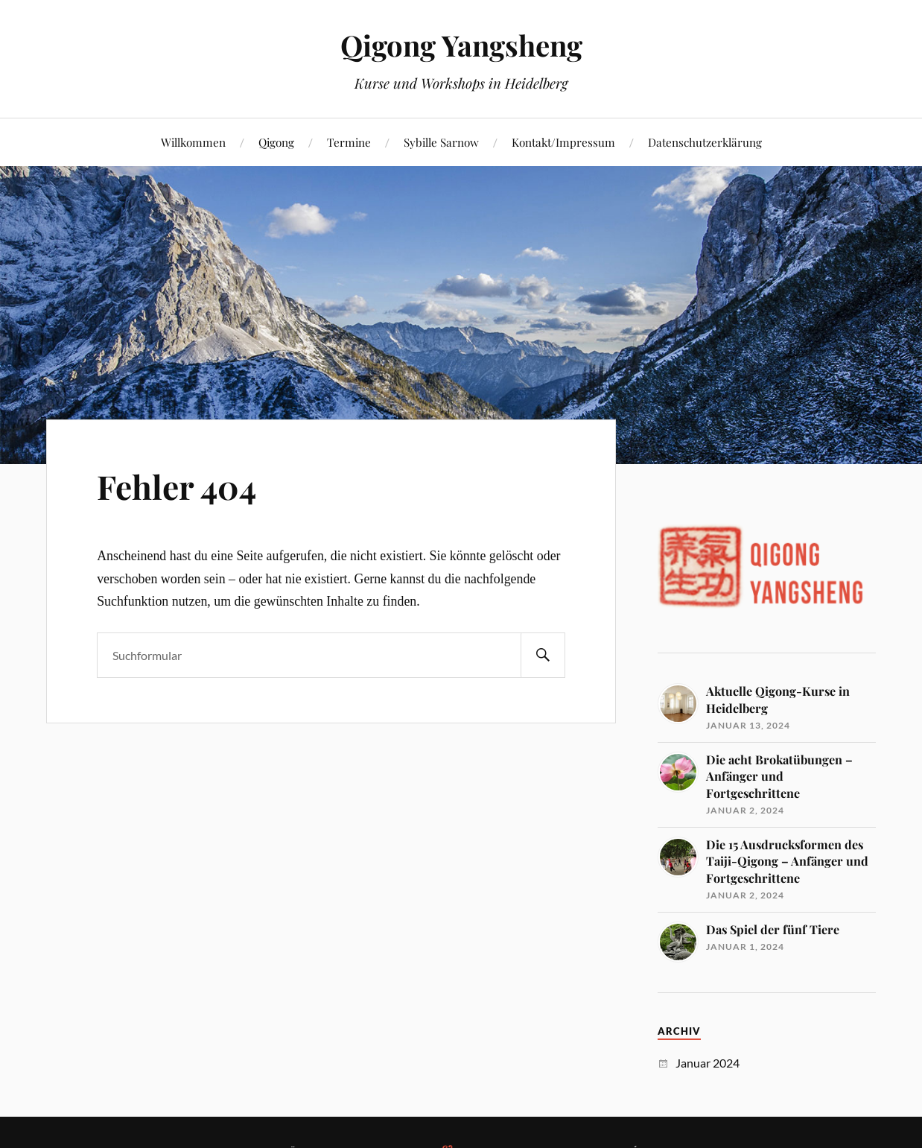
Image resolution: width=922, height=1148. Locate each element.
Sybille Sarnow (441, 142)
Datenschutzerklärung (705, 142)
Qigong (276, 142)
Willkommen (193, 142)
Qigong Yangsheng (461, 45)
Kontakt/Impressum (563, 142)
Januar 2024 (707, 1063)
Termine (349, 142)
